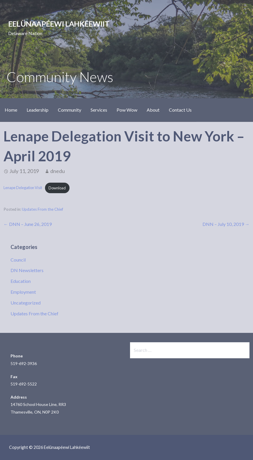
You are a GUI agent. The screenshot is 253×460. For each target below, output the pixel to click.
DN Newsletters (27, 270)
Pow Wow (127, 110)
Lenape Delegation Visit (23, 188)
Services (99, 110)
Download (57, 188)
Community (69, 110)
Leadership (37, 110)
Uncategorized (26, 302)
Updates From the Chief (42, 209)
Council (18, 259)
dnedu (57, 171)
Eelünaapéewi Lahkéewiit (58, 23)
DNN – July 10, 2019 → (225, 224)
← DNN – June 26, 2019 (28, 224)
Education (21, 281)
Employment (23, 292)
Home (11, 110)
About (153, 110)
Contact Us (180, 110)
